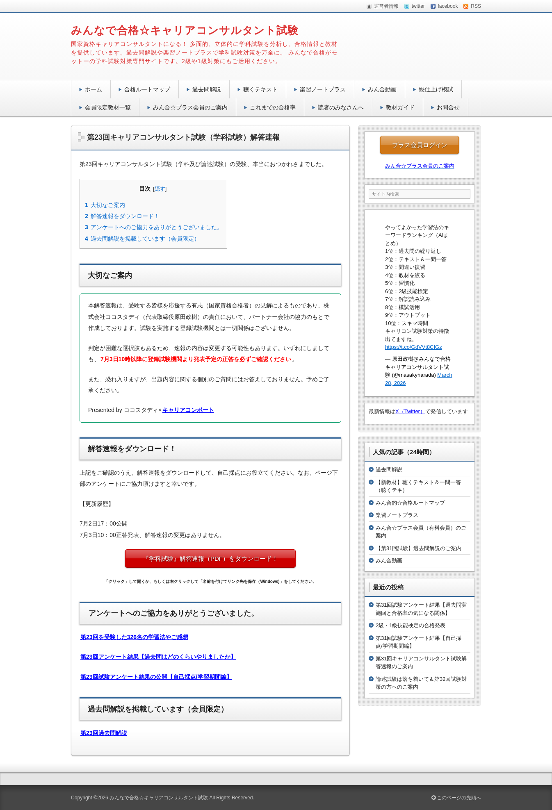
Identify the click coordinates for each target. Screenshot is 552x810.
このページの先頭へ (456, 798)
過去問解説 (206, 89)
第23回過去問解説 (103, 733)
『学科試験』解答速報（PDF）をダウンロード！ (216, 558)
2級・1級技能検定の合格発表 (410, 625)
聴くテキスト (260, 89)
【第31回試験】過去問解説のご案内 (418, 548)
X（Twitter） (410, 411)
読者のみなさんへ (341, 107)
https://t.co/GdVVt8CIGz (413, 347)
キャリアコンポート (188, 410)
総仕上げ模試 (436, 89)
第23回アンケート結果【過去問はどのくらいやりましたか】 (158, 656)
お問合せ (448, 107)
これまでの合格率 (273, 107)
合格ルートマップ (147, 89)
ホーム (93, 89)
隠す (160, 189)
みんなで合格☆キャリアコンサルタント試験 (185, 30)
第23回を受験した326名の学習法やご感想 (134, 637)
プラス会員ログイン (419, 144)
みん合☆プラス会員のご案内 (190, 107)
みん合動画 (382, 89)
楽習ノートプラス (323, 89)
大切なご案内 (104, 205)
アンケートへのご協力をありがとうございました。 (153, 227)
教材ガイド (400, 107)
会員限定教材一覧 (108, 107)
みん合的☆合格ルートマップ (410, 503)
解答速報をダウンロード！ (122, 216)
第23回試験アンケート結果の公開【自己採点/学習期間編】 (156, 676)
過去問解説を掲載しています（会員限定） (142, 238)
